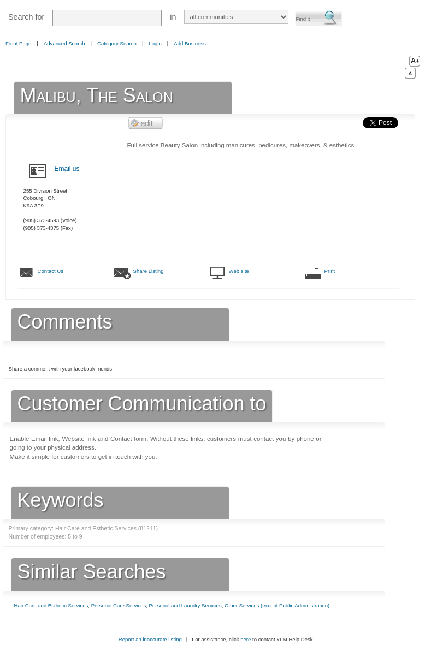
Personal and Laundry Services (185, 605)
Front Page (18, 43)
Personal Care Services (118, 605)
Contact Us (50, 271)
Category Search (117, 43)
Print (329, 271)
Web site (239, 271)
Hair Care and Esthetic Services (51, 605)
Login (155, 43)
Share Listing (148, 271)
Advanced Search (64, 43)
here (245, 639)
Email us (67, 168)
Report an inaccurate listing (150, 639)
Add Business (190, 43)
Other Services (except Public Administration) (277, 605)
